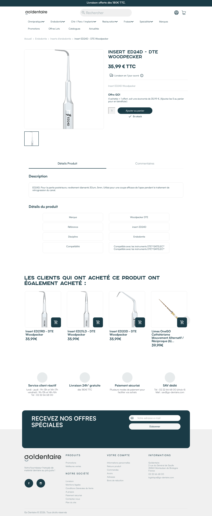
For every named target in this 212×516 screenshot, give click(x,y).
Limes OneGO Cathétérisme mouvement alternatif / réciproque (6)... (168, 336)
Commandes (113, 470)
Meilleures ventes (73, 466)
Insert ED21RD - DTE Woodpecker (39, 332)
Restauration (108, 21)
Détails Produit (67, 163)
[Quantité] (111, 110)
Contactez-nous (73, 499)
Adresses (111, 477)
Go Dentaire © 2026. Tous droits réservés (45, 512)
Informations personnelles (118, 462)
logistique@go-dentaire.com (161, 477)
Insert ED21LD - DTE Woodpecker (81, 332)
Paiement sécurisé (74, 495)
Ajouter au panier (135, 110)
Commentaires (144, 163)
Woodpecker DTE (139, 217)
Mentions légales (73, 484)
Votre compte (118, 455)
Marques (163, 21)
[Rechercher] (106, 13)
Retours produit (114, 466)
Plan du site (71, 502)
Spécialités (145, 21)
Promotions (34, 28)
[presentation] (153, 437)
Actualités (94, 28)
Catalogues (74, 28)
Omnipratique (35, 21)
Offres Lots (54, 28)
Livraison (70, 481)
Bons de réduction (115, 480)
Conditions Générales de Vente (79, 488)
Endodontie (56, 21)
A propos (70, 491)
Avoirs (110, 473)
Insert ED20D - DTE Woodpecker (123, 332)
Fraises (127, 21)
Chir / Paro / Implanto (82, 21)
